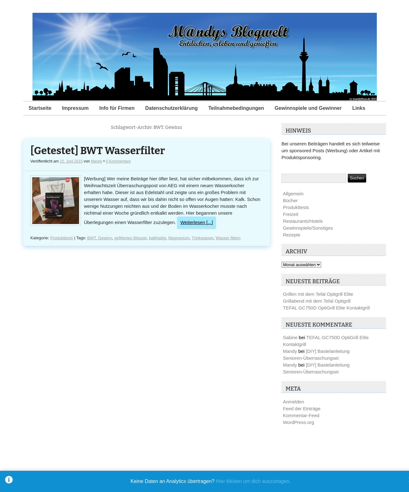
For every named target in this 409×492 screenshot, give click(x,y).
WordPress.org (298, 422)
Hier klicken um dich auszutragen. (253, 481)
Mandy (96, 161)
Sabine (290, 337)
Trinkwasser (202, 238)
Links (358, 108)
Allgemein (293, 193)
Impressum (75, 108)
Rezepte (291, 234)
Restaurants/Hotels (303, 221)
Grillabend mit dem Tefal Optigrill (316, 301)
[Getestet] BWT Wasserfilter (97, 151)
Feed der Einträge (301, 408)
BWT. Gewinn (99, 238)
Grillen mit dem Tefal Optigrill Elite (318, 294)
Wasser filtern (228, 238)
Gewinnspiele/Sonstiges (308, 228)
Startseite (40, 108)
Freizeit (290, 214)
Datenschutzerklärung (171, 108)
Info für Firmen (117, 108)
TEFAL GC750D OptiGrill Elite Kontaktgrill (326, 307)
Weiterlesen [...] (196, 222)
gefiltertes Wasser (130, 238)
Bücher (290, 200)
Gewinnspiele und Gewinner (308, 108)
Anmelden (293, 401)
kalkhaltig (157, 238)
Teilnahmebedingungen (236, 108)
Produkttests (61, 238)
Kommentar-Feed (301, 415)
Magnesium (179, 238)
